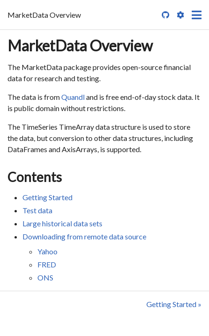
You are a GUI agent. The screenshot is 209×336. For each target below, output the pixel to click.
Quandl (73, 96)
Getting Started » (174, 304)
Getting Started (47, 197)
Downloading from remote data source (84, 236)
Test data (37, 210)
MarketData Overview (80, 45)
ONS (45, 277)
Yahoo (47, 251)
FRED (46, 264)
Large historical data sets (62, 223)
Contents (34, 177)
